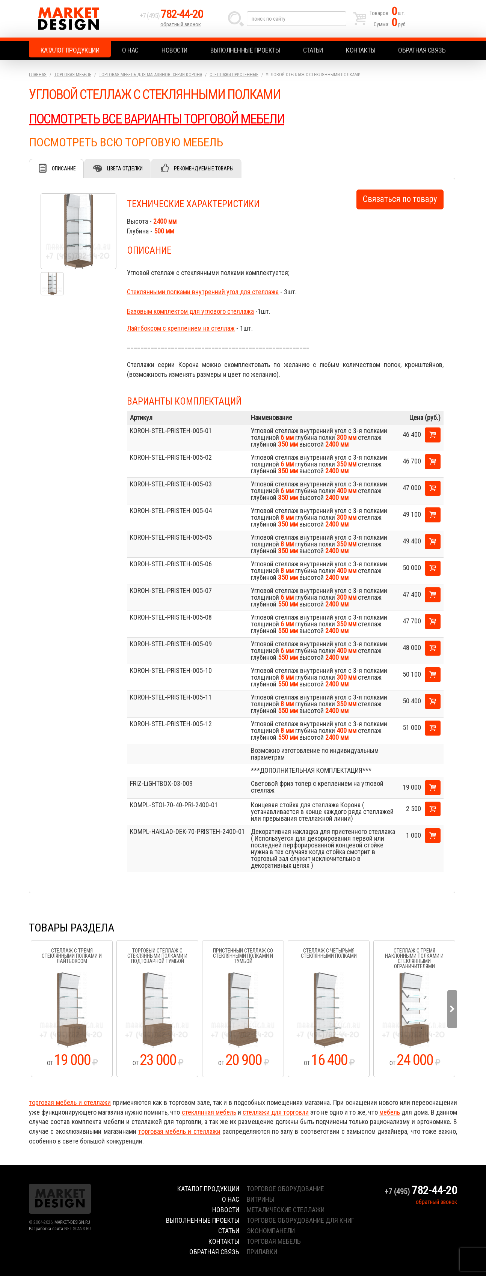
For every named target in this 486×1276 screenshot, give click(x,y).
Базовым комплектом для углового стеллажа (190, 311)
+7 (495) (171, 16)
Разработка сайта (46, 1228)
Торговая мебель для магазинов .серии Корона (150, 74)
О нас (130, 50)
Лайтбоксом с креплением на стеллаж (181, 328)
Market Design (82, 19)
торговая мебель (274, 1241)
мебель (389, 1112)
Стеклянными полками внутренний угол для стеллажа (203, 292)
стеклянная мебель (209, 1112)
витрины (260, 1199)
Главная (38, 74)
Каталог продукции (70, 50)
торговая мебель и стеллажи (70, 1102)
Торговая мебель (72, 74)
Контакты (360, 50)
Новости (174, 50)
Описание (64, 169)
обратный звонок (180, 24)
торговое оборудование (285, 1189)
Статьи (313, 50)
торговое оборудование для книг (300, 1220)
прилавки (262, 1252)
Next (452, 1009)
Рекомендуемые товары (204, 169)
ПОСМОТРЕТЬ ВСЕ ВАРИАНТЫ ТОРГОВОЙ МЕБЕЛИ (156, 119)
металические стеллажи (286, 1210)
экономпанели (271, 1231)
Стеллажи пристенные (234, 74)
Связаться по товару (400, 199)
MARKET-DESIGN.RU (72, 1222)
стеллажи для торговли (276, 1112)
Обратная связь (421, 50)
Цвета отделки (125, 169)
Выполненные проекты (245, 50)
